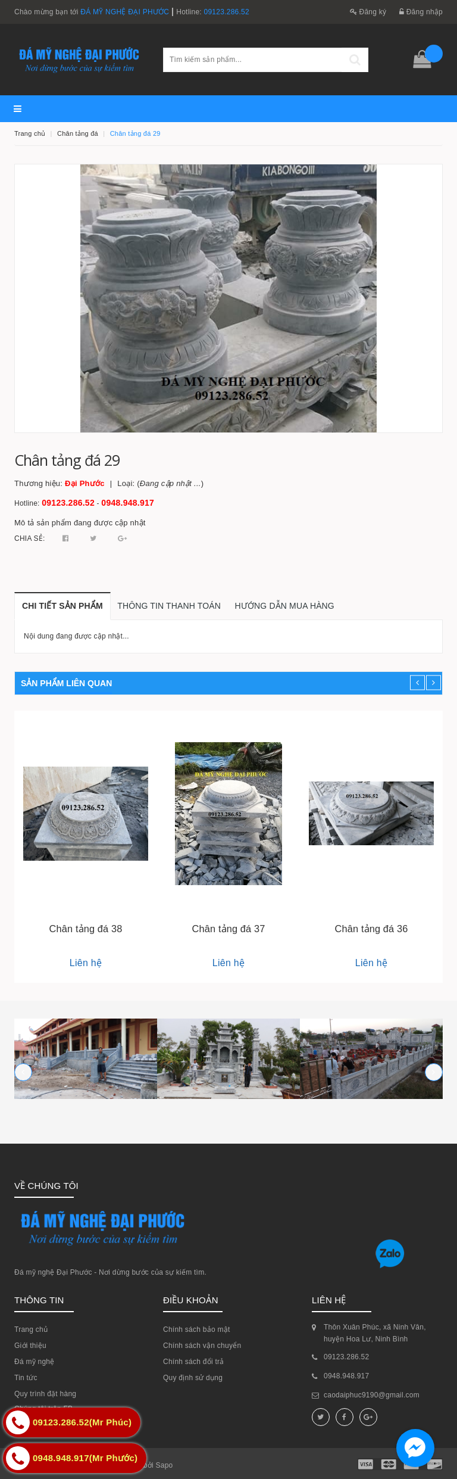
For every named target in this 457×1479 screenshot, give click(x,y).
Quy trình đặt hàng (45, 1394)
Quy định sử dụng (193, 1378)
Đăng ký (368, 12)
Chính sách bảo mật (196, 1329)
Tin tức (25, 1378)
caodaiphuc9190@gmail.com (372, 1395)
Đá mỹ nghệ (34, 1361)
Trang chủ (31, 1329)
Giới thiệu (30, 1345)
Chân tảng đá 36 (371, 928)
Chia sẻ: (29, 538)
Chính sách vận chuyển (202, 1345)
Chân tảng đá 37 (228, 928)
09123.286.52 (226, 12)
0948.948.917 (127, 502)
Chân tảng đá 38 (86, 928)
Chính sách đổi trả (193, 1361)
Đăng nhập (421, 12)
